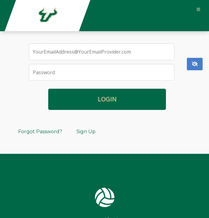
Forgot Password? (40, 131)
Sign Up (86, 131)
